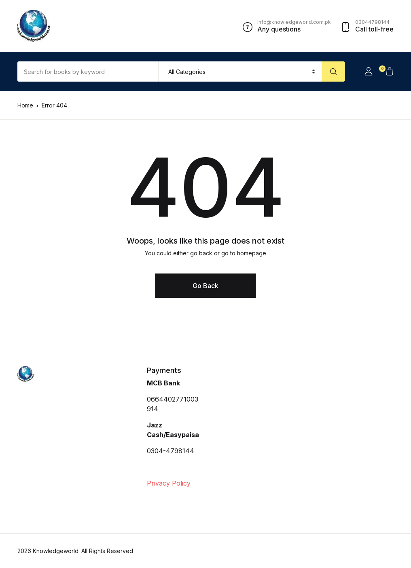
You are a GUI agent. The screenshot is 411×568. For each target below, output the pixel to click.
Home (25, 105)
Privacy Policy (169, 483)
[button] (368, 71)
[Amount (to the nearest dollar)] (88, 71)
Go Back (205, 286)
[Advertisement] (272, 426)
